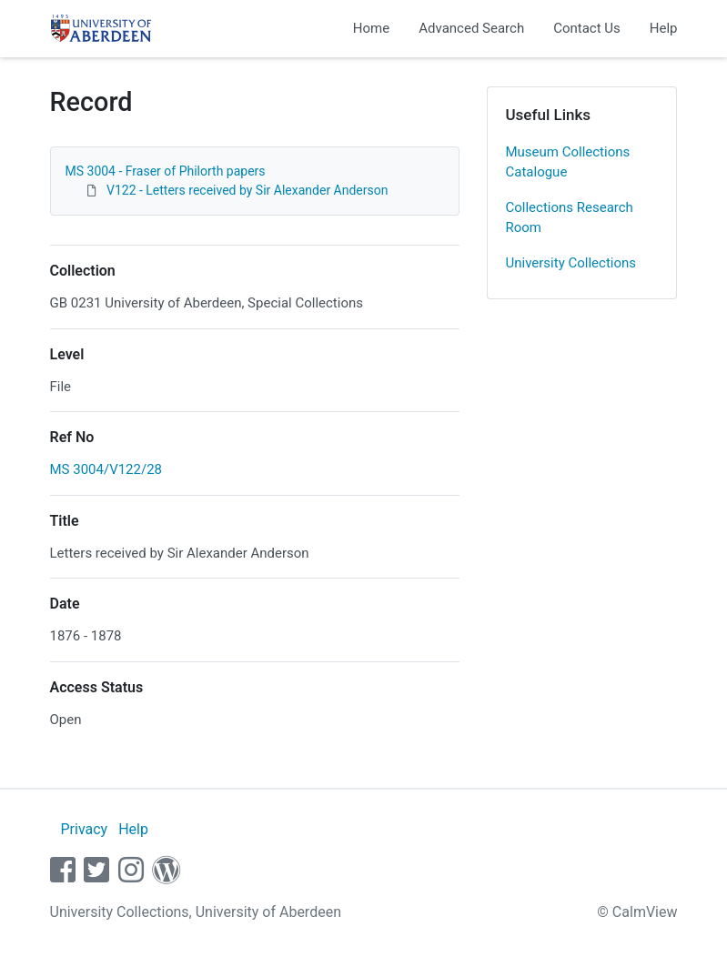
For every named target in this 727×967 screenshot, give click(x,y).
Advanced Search (471, 28)
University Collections (571, 263)
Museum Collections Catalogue (568, 162)
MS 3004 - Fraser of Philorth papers (166, 171)
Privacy (83, 829)
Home (371, 28)
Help (664, 28)
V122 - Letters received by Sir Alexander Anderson (247, 190)
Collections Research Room (569, 218)
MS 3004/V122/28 (106, 469)
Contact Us (587, 28)
